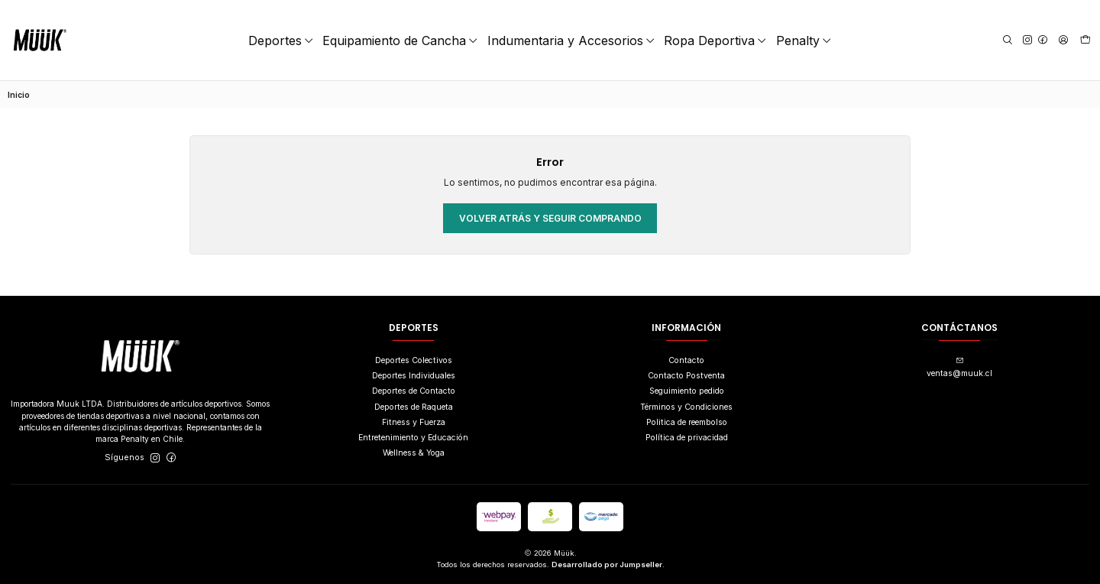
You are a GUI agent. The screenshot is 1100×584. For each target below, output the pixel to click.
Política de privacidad (686, 438)
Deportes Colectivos (413, 360)
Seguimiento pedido (686, 391)
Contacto (686, 360)
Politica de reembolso (686, 422)
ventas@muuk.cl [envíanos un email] (959, 367)
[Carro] (1085, 40)
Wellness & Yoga (414, 453)
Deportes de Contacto (413, 391)
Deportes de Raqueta (413, 407)
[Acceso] (1062, 40)
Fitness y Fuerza (413, 422)
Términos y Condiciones (686, 407)
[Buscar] (1006, 40)
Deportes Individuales (413, 376)
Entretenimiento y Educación (413, 438)
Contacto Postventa (686, 376)
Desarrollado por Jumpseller (607, 564)
